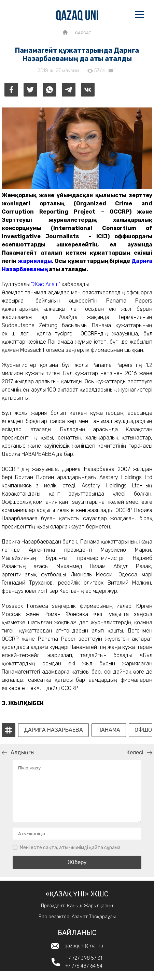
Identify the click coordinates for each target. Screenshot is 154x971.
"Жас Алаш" (45, 284)
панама (108, 730)
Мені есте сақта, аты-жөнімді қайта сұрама (70, 847)
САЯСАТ (83, 32)
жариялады (35, 261)
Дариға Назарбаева (53, 730)
